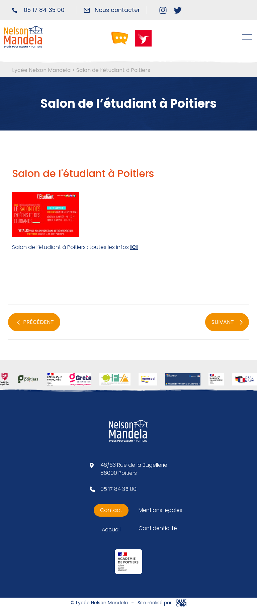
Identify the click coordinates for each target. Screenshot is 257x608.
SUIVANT (227, 322)
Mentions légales (160, 510)
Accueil (111, 529)
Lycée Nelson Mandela (41, 70)
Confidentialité (158, 528)
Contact (111, 510)
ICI (134, 247)
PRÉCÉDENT (35, 322)
